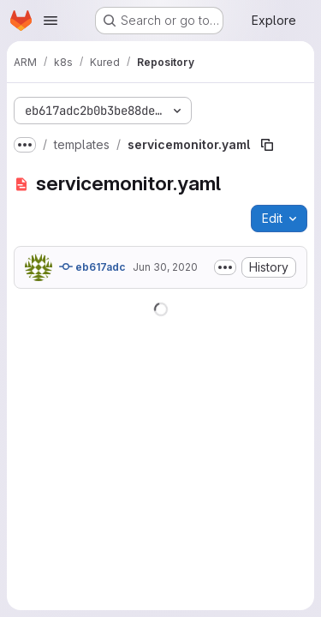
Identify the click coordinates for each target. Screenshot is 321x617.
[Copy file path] (267, 145)
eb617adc (92, 266)
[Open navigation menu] (50, 20)
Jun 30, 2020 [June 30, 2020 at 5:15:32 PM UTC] (165, 267)
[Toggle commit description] (225, 267)
